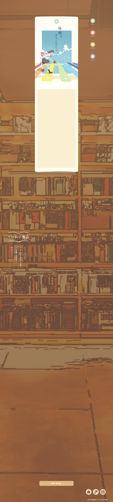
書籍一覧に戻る (56, 483)
